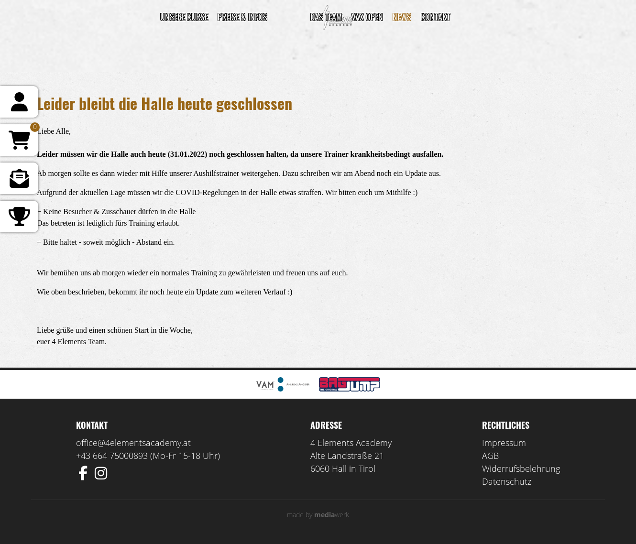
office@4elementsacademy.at (133, 442)
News (402, 17)
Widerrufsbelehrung (521, 468)
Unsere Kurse (184, 17)
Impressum (504, 442)
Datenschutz (506, 481)
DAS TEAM (326, 17)
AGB (490, 455)
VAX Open (367, 17)
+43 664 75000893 (112, 455)
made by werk (318, 514)
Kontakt (435, 17)
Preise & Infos (242, 17)
